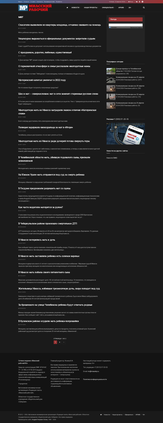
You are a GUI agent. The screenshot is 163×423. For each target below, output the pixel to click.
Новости (75, 7)
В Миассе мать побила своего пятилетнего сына (44, 272)
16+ (129, 7)
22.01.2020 (22, 131)
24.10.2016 (22, 292)
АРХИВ (121, 7)
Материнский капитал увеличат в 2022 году (42, 80)
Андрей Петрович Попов (39, 419)
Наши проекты (90, 7)
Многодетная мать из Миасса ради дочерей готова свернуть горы (54, 141)
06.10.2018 (22, 210)
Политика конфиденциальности (95, 379)
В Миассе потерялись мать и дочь (36, 239)
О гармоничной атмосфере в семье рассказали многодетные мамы (54, 66)
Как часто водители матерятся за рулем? (40, 207)
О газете (26, 1)
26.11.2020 (22, 117)
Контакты (40, 1)
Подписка (59, 1)
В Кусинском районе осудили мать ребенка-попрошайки (48, 321)
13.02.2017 (22, 276)
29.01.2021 (22, 97)
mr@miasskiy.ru (93, 371)
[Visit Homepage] (35, 7)
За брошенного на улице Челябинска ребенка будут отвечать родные (55, 304)
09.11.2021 (22, 83)
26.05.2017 (22, 259)
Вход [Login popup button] (130, 1)
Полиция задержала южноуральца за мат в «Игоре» (45, 127)
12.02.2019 (22, 178)
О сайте (33, 1)
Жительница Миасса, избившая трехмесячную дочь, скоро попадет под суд (59, 288)
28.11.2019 (22, 144)
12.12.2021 (22, 42)
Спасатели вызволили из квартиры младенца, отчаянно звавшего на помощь (59, 24)
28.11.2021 (22, 56)
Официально (108, 7)
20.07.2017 (22, 243)
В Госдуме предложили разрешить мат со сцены (44, 188)
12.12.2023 (22, 28)
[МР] (126, 133)
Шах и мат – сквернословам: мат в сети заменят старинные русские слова (58, 93)
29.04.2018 (22, 227)
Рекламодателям (49, 1)
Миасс (20, 1)
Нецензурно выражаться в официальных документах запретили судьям (56, 38)
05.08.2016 (22, 308)
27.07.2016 (22, 324)
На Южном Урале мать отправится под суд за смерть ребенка (51, 174)
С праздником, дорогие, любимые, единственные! (44, 52)
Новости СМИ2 (112, 158)
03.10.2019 (22, 164)
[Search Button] (144, 7)
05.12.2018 (22, 192)
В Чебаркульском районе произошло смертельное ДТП (47, 223)
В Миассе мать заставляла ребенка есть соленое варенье (48, 256)
